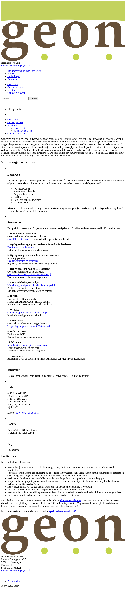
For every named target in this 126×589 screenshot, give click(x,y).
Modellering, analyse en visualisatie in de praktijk (32, 285)
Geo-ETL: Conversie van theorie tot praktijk (29, 274)
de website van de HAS (27, 412)
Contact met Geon (16, 93)
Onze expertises (15, 87)
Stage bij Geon (21, 128)
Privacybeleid (14, 581)
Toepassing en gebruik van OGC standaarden (29, 326)
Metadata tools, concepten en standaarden (28, 345)
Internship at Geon (23, 130)
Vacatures (12, 90)
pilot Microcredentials (70, 500)
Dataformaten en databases (20, 247)
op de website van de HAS (62, 511)
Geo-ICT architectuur (18, 239)
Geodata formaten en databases (22, 261)
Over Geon (12, 84)
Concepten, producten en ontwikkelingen (27, 312)
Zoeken (33, 98)
